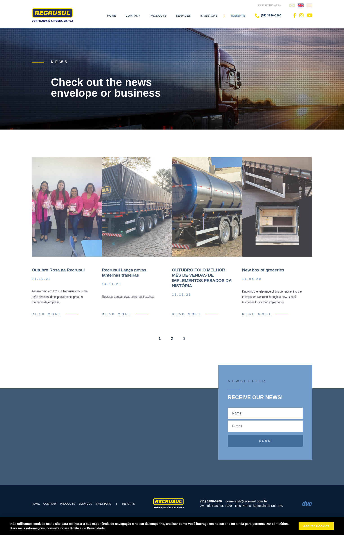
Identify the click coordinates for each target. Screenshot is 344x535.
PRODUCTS (67, 503)
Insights (238, 15)
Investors (208, 15)
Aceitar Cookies (316, 526)
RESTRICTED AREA (269, 5)
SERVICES (85, 503)
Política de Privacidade (87, 528)
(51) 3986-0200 (268, 15)
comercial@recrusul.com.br (246, 501)
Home (111, 15)
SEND (265, 440)
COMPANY (49, 503)
